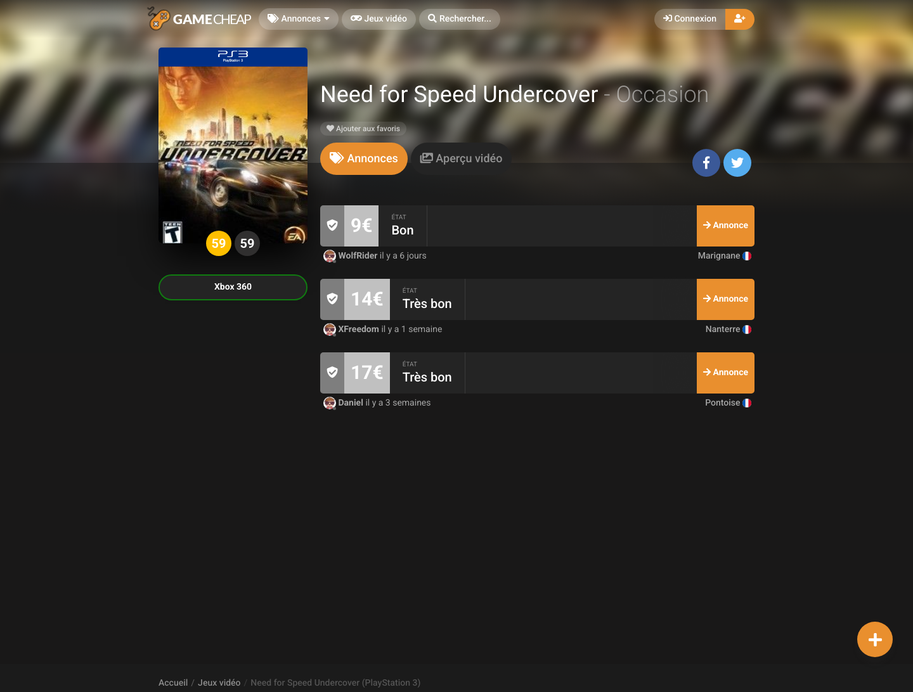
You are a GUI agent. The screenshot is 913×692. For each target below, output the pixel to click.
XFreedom (352, 329)
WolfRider (351, 256)
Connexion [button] (689, 19)
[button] (459, 19)
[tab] (364, 159)
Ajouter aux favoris (363, 128)
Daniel (344, 403)
